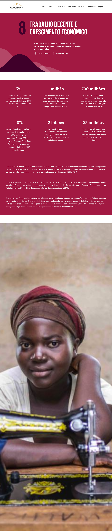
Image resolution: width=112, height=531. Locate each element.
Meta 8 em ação (60, 53)
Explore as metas (42, 53)
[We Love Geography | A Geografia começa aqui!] (17, 6)
